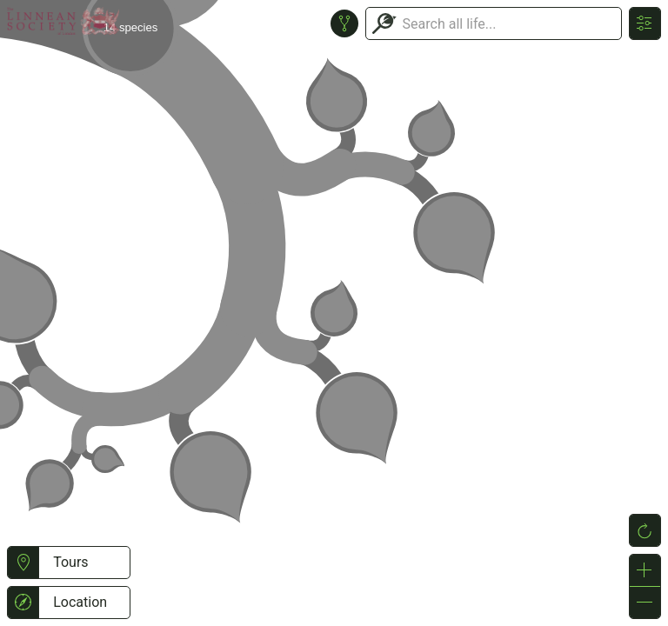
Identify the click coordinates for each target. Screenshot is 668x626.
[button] (23, 562)
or (334, 313)
